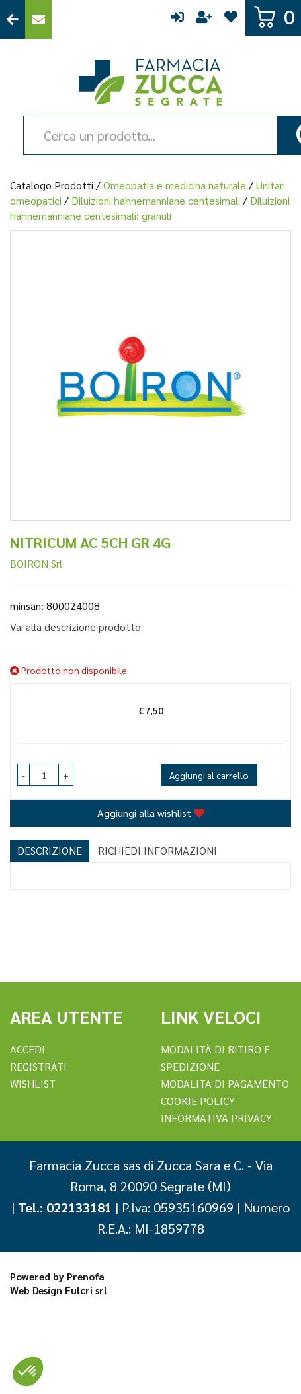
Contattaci (38, 19)
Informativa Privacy (216, 1118)
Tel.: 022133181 (65, 1207)
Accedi (177, 19)
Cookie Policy (198, 1101)
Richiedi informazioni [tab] (157, 850)
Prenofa (86, 1276)
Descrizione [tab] (49, 850)
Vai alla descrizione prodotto (75, 627)
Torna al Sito (12, 19)
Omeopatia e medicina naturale (174, 185)
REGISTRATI (38, 1066)
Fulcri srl (86, 1290)
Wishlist (230, 19)
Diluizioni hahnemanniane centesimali (155, 200)
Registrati (204, 19)
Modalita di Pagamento (225, 1083)
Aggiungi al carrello (209, 775)
